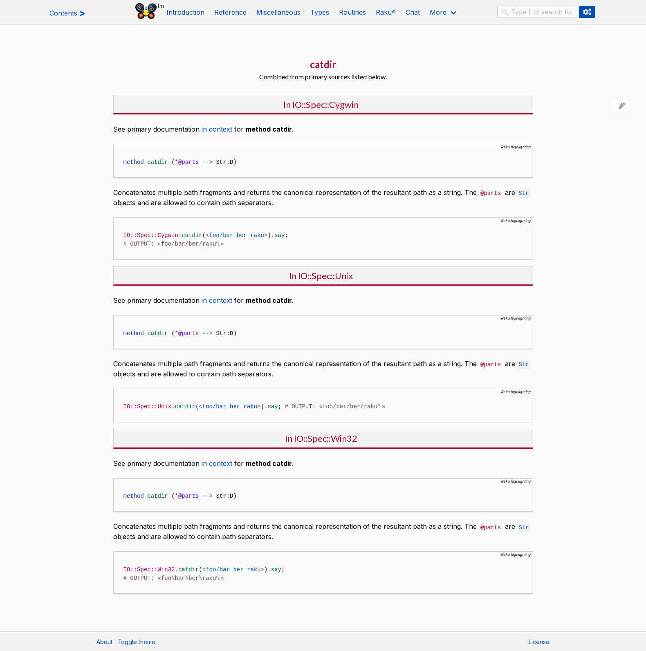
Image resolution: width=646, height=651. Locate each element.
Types (319, 12)
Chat (413, 12)
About (104, 641)
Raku (386, 12)
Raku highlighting (516, 147)
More (438, 12)
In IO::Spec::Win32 (321, 437)
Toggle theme (136, 641)
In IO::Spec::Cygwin (321, 104)
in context (217, 129)
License (539, 641)
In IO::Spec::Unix (321, 275)
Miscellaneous (278, 12)
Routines (352, 12)
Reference (230, 12)
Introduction (185, 12)
